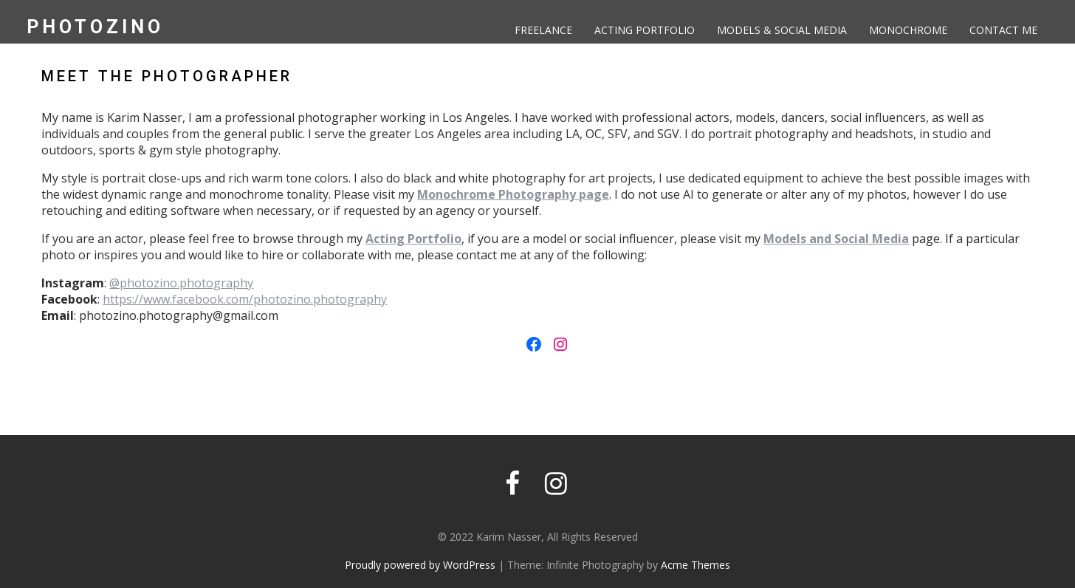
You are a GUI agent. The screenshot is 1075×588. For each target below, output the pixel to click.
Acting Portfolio (644, 30)
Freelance (543, 30)
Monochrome (908, 30)
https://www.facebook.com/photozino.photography (245, 299)
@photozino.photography (181, 283)
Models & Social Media (782, 30)
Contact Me (1003, 30)
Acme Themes (695, 565)
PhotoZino (95, 27)
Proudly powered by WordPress (420, 565)
